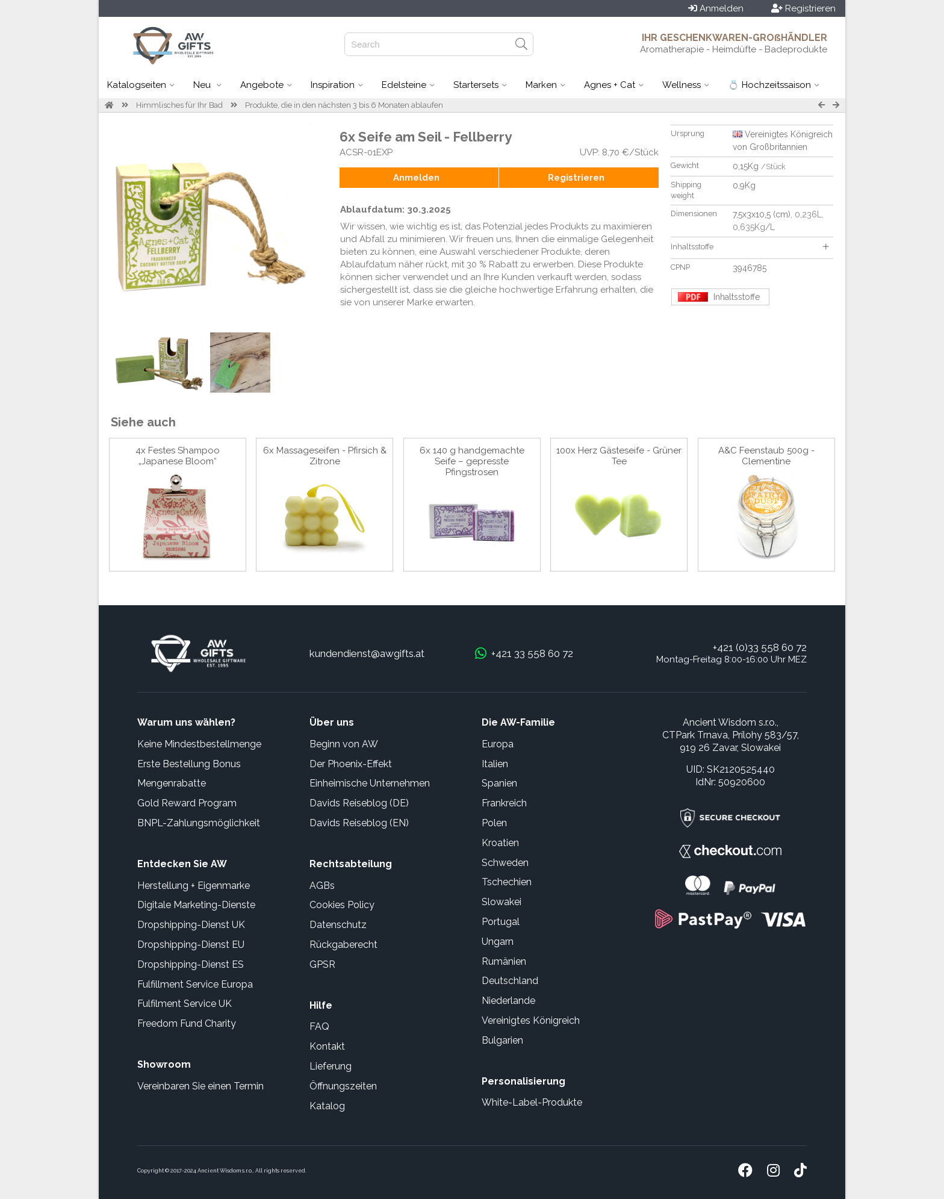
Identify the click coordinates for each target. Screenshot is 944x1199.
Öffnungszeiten (343, 1086)
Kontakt (327, 1046)
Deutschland (510, 980)
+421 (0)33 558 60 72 (760, 647)
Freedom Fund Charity (186, 1023)
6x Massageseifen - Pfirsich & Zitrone (325, 456)
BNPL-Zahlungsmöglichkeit (198, 823)
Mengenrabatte (171, 783)
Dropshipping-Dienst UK (191, 924)
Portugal (501, 921)
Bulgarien (502, 1040)
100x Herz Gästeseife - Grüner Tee (619, 456)
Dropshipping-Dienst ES (190, 964)
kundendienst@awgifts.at (366, 653)
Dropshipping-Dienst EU (190, 944)
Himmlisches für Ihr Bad (179, 105)
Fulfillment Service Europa (195, 984)
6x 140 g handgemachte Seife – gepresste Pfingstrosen (472, 461)
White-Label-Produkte (532, 1102)
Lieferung (330, 1066)
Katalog (327, 1106)
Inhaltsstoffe (749, 246)
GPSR (322, 964)
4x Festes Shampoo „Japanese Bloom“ (177, 456)
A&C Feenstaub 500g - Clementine (766, 456)
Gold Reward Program (187, 803)
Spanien (499, 783)
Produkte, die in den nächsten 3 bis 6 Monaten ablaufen (344, 105)
